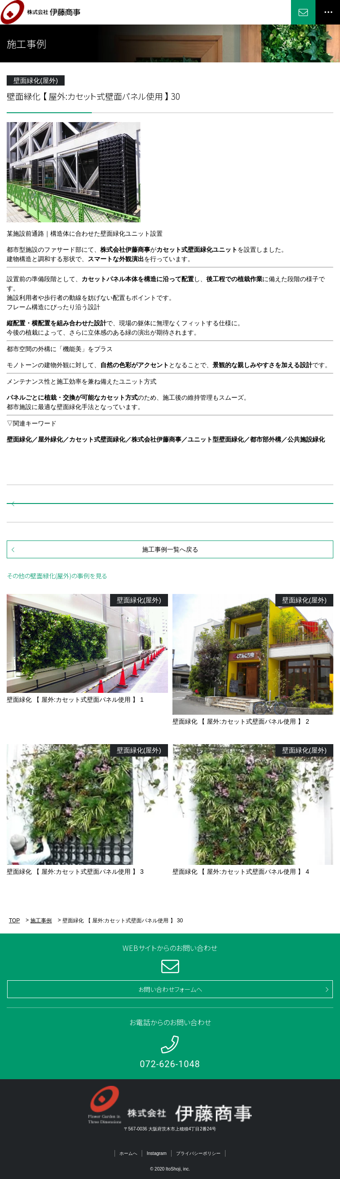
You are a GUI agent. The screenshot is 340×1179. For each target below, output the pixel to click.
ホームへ (128, 1153)
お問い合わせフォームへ (170, 989)
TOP (14, 920)
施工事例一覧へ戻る (170, 549)
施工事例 (41, 920)
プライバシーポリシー (198, 1153)
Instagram (156, 1153)
